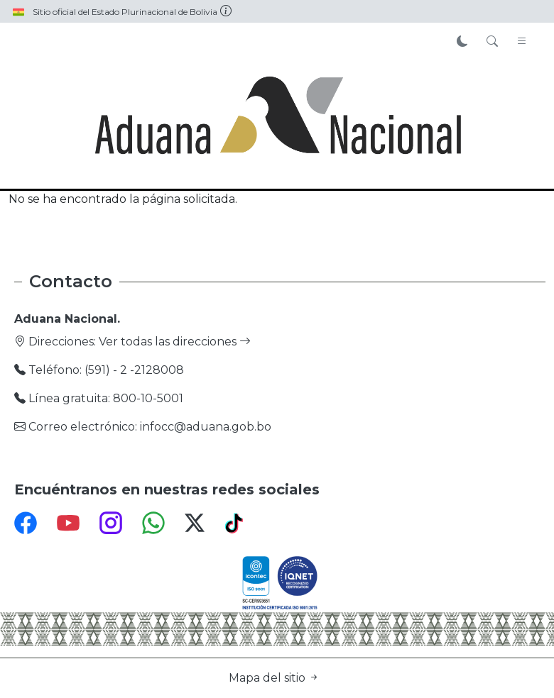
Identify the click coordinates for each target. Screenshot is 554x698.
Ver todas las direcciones (175, 341)
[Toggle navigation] (522, 41)
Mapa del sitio (274, 678)
